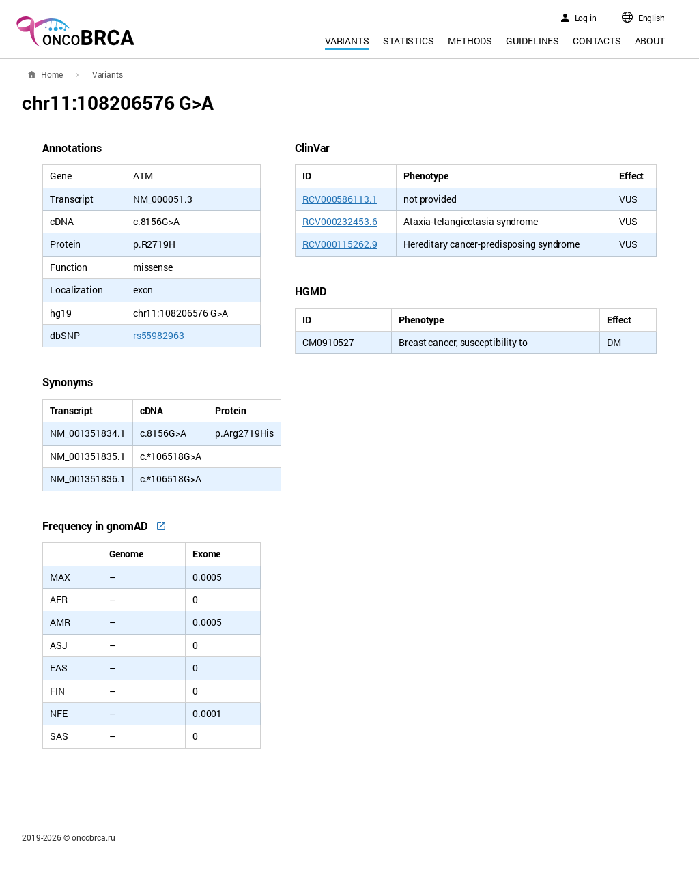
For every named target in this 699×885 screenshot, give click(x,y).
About (650, 40)
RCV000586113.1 (339, 198)
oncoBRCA (75, 31)
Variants (347, 40)
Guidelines (532, 40)
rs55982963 (158, 335)
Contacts (596, 40)
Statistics (408, 40)
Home (52, 74)
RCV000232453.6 (339, 221)
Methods (470, 40)
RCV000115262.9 (339, 243)
